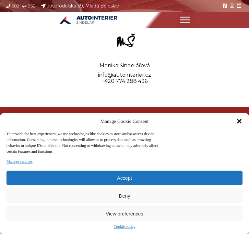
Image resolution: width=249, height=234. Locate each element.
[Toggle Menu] (187, 20)
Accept (124, 178)
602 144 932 (23, 6)
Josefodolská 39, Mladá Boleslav (84, 6)
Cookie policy (124, 226)
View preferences (124, 213)
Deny (124, 196)
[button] (239, 121)
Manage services (19, 161)
